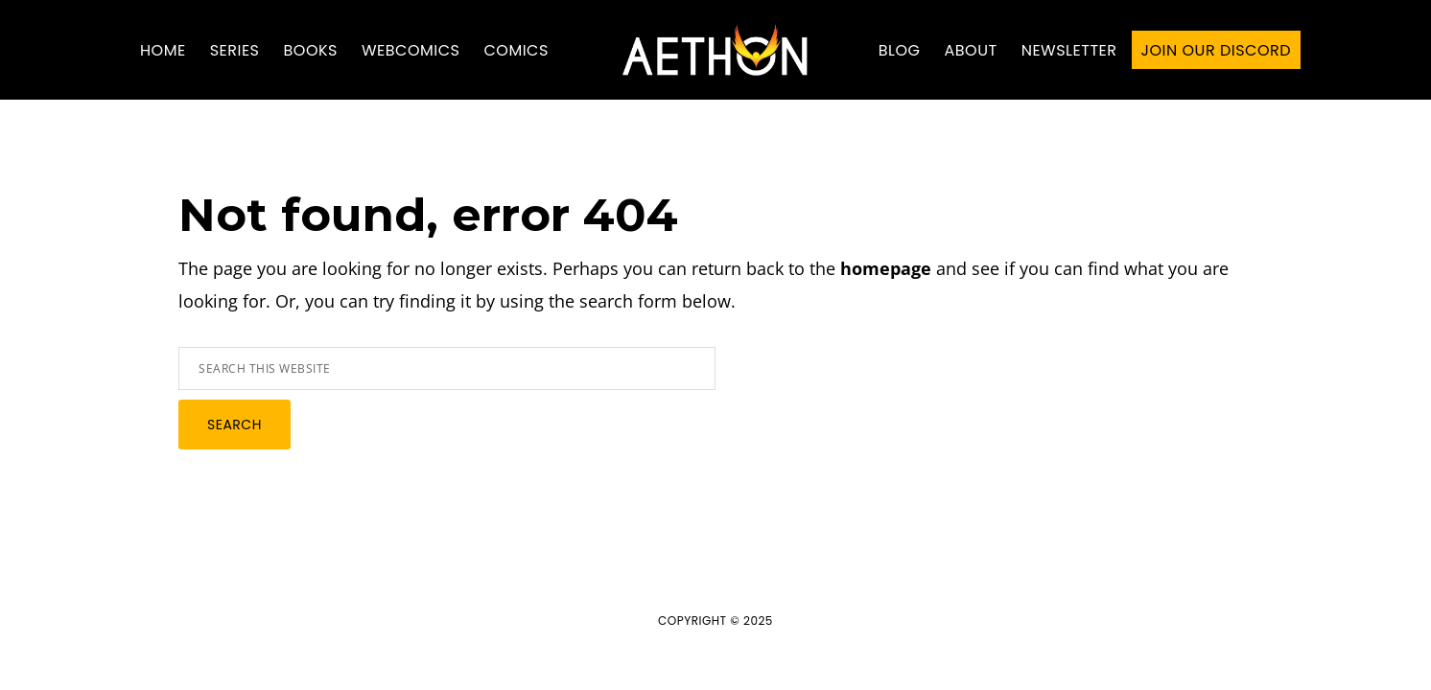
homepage (885, 268)
